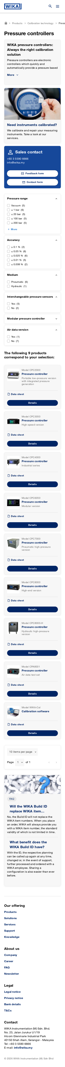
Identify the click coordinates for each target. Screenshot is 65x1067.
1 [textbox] (18, 762)
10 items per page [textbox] (20, 752)
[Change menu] (57, 6)
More (14, 229)
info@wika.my (16, 162)
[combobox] (22, 752)
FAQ (11, 798)
